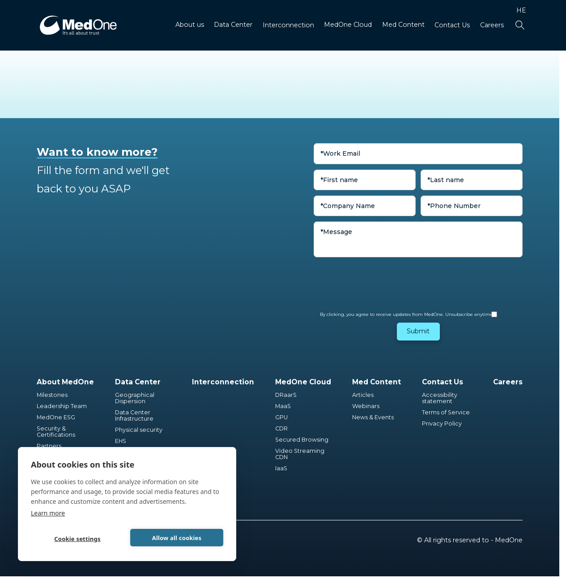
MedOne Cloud (348, 24)
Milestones (52, 395)
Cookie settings (77, 539)
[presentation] (382, 279)
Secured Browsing (301, 440)
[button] (189, 25)
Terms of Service (446, 412)
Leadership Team (62, 406)
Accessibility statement (439, 398)
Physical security (138, 430)
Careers (492, 25)
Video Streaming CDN (300, 454)
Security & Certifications (56, 432)
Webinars (365, 406)
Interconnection (288, 25)
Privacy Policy (442, 424)
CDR (281, 429)
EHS (120, 441)
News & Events (373, 417)
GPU (281, 417)
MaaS (283, 406)
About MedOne (65, 382)
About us (189, 24)
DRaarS (286, 395)
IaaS (281, 468)
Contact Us (452, 25)
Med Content (403, 24)
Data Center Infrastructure (134, 415)
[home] (78, 25)
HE (521, 10)
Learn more (48, 513)
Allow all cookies (177, 538)
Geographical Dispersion (135, 398)
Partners (49, 446)
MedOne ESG (56, 417)
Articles (363, 395)
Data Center (233, 24)
